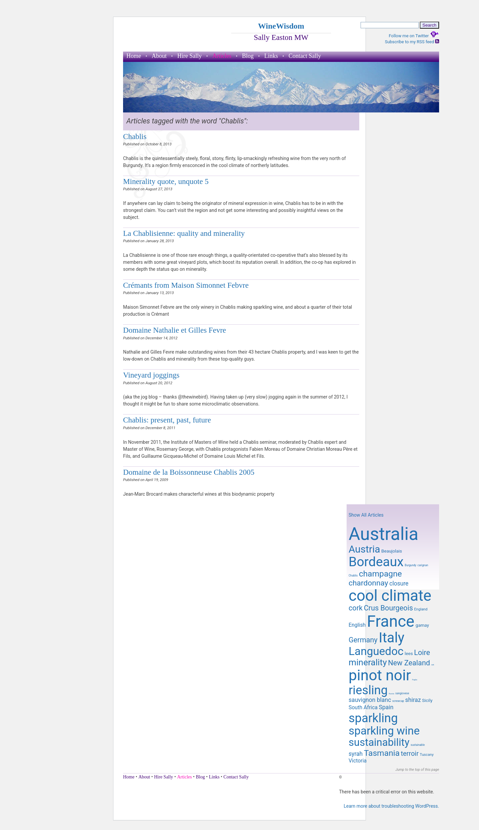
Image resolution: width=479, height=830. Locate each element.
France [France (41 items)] (390, 621)
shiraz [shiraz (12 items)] (413, 700)
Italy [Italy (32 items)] (391, 637)
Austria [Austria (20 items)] (364, 549)
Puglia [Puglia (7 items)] (414, 680)
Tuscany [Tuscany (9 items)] (426, 754)
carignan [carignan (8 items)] (422, 565)
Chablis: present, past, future (167, 419)
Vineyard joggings (151, 375)
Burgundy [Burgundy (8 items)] (410, 565)
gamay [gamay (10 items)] (422, 625)
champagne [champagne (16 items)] (380, 574)
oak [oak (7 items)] (432, 665)
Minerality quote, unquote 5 (166, 181)
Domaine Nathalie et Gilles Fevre (174, 330)
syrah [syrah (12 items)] (356, 753)
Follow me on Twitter (414, 35)
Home (133, 56)
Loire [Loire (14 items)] (422, 652)
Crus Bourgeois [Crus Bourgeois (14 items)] (388, 608)
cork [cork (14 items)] (356, 608)
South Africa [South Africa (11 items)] (363, 707)
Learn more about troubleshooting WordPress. (391, 806)
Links (271, 56)
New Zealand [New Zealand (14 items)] (409, 663)
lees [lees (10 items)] (409, 653)
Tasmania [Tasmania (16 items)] (381, 753)
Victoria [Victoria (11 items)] (358, 760)
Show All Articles (366, 515)
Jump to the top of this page (417, 769)
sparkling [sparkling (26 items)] (373, 718)
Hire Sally (189, 56)
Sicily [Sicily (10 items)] (427, 700)
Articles (222, 56)
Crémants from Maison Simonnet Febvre (185, 285)
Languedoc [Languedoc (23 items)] (376, 651)
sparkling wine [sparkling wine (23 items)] (384, 730)
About (159, 56)
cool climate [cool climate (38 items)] (390, 595)
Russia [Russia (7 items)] (391, 694)
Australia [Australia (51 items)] (383, 534)
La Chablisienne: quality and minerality (184, 233)
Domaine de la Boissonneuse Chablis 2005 (188, 472)
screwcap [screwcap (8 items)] (398, 701)
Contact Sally (305, 56)
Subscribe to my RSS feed (412, 41)
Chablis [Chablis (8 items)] (353, 575)
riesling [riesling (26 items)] (368, 690)
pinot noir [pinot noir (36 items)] (380, 675)
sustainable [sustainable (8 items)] (417, 745)
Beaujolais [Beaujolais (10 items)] (391, 551)
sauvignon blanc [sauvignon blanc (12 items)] (370, 700)
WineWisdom (281, 26)
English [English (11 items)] (357, 625)
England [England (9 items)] (420, 609)
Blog (247, 56)
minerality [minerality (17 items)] (368, 662)
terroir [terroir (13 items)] (409, 753)
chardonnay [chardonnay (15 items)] (368, 583)
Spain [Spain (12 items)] (386, 707)
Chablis (134, 136)
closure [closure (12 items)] (398, 583)
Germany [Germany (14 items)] (363, 640)
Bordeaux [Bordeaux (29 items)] (376, 562)
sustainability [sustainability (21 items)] (379, 742)
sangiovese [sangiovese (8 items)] (402, 693)
